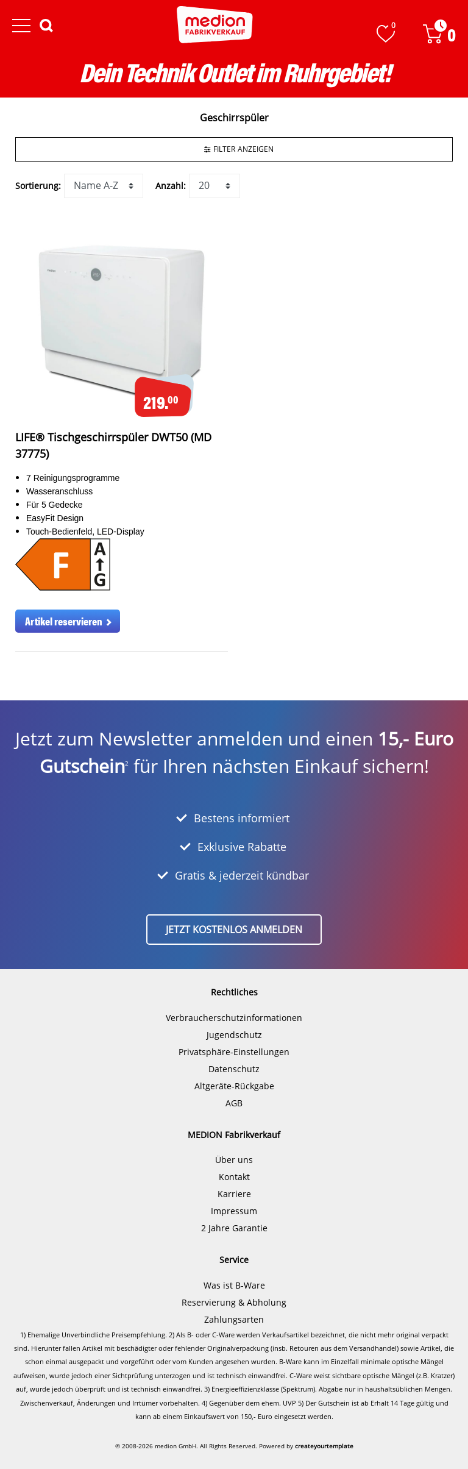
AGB (234, 1103)
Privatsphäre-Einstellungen (234, 1052)
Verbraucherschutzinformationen (234, 1017)
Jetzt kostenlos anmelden (234, 929)
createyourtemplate (324, 1446)
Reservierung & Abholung (234, 1302)
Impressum (234, 1211)
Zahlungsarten (234, 1319)
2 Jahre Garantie (234, 1228)
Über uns (234, 1159)
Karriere (234, 1194)
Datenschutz (234, 1069)
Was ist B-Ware (234, 1285)
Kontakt (234, 1177)
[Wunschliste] (386, 34)
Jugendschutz (234, 1034)
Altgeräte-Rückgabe (234, 1086)
